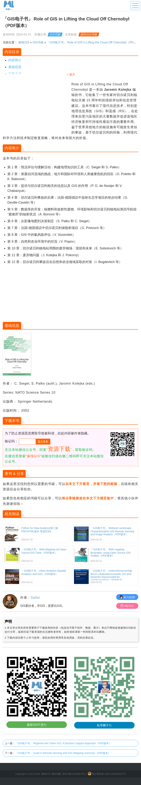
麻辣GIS (23, 42)
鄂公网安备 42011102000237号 (109, 773)
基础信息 (14, 67)
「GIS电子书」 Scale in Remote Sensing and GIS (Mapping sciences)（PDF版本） (63, 753)
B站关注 (127, 605)
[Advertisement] (36, 107)
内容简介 (14, 60)
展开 (72, 74)
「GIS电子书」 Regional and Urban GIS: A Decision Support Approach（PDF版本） (63, 743)
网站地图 (56, 773)
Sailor (35, 597)
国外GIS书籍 (89, 34)
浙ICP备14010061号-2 (74, 773)
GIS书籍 (55, 34)
